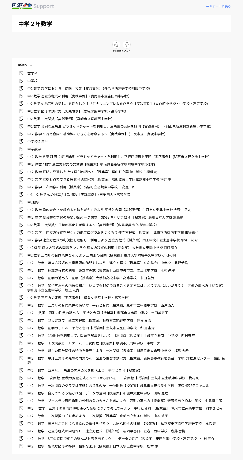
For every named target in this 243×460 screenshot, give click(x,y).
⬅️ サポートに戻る (218, 6)
